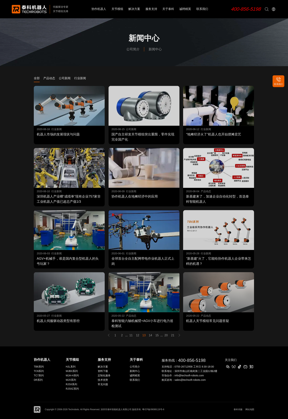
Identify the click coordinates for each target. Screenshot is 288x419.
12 (137, 335)
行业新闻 (80, 78)
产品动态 (49, 78)
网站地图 (249, 409)
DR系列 (38, 379)
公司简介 (133, 49)
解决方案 (134, 8)
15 (157, 335)
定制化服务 (104, 375)
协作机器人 (98, 8)
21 (172, 335)
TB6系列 (39, 366)
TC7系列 (39, 375)
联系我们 (202, 8)
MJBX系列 (72, 371)
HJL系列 (70, 366)
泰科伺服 (238, 409)
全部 (37, 78)
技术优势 (103, 379)
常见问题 (103, 384)
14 (150, 335)
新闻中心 (155, 49)
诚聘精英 (185, 8)
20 (166, 335)
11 (131, 335)
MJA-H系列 (72, 375)
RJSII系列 (71, 384)
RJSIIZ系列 (72, 388)
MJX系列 (71, 379)
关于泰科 (168, 8)
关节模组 (117, 8)
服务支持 (151, 8)
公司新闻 (65, 78)
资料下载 (103, 371)
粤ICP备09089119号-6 (153, 409)
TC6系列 (39, 371)
